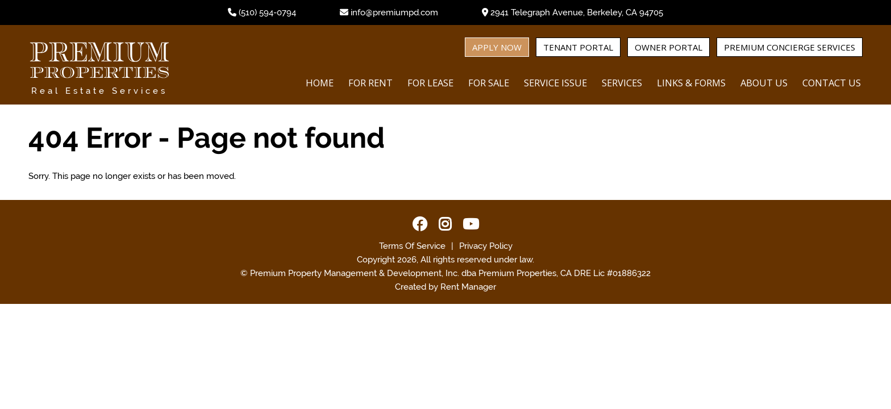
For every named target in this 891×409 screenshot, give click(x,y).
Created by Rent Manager (445, 286)
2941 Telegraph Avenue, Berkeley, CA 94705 (576, 12)
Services (622, 82)
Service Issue (555, 82)
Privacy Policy (486, 246)
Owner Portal (668, 47)
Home (320, 82)
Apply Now (497, 47)
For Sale (488, 82)
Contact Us (831, 82)
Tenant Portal (578, 47)
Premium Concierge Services (789, 47)
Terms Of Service (412, 246)
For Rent (370, 82)
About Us (764, 82)
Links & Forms (691, 82)
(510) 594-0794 (267, 12)
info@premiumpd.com (394, 12)
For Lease (430, 82)
